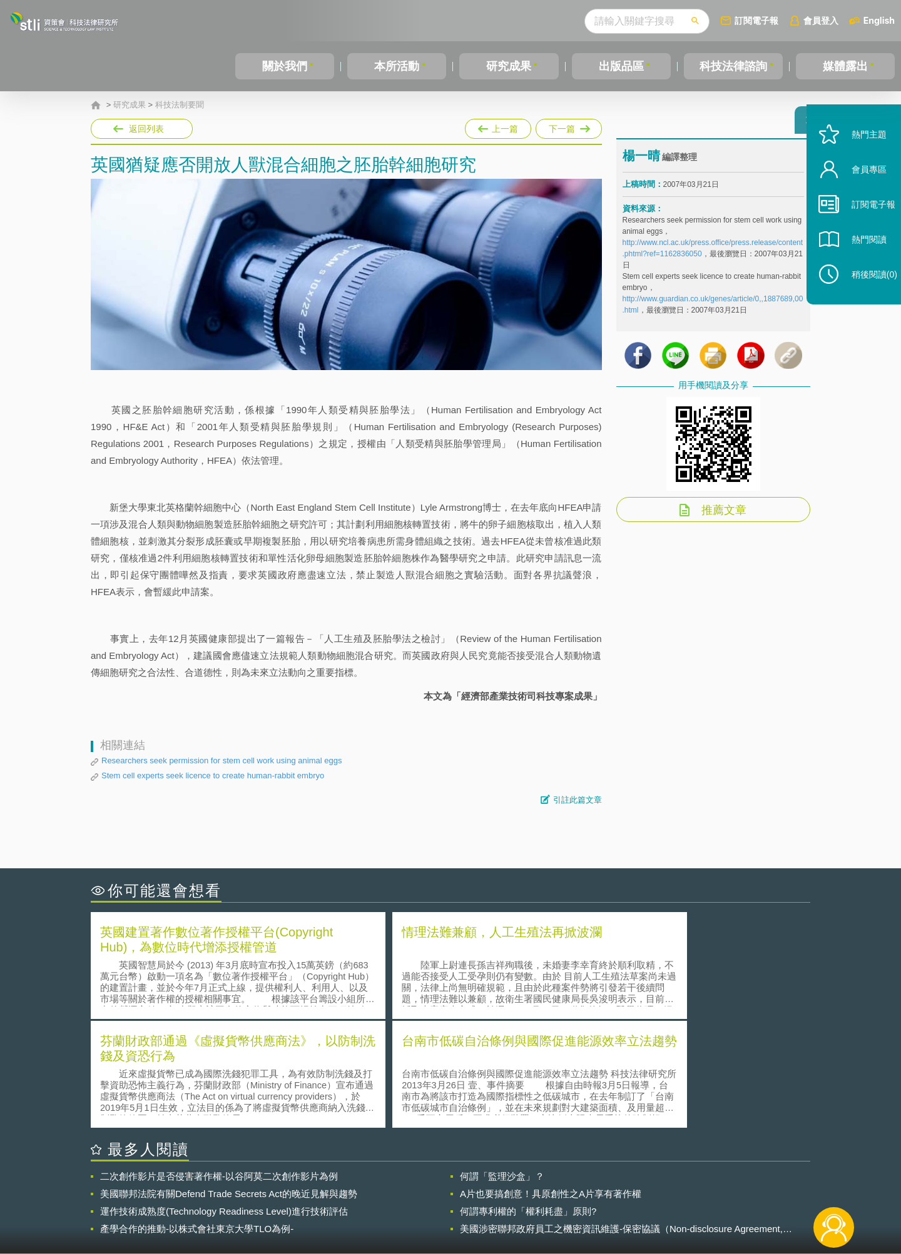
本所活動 (396, 66)
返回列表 (146, 129)
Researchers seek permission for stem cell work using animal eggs (221, 760)
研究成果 (508, 66)
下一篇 (569, 126)
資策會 (629, 1185)
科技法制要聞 (179, 105)
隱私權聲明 (459, 1185)
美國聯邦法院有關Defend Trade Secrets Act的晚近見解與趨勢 (228, 1082)
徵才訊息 (531, 1185)
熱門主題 (858, 158)
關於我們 (284, 66)
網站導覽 (531, 1203)
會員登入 (820, 20)
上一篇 (498, 126)
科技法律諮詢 (733, 66)
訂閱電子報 (756, 20)
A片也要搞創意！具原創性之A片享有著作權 (550, 1082)
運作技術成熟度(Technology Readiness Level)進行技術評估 (224, 1100)
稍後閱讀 (864, 298)
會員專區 (858, 193)
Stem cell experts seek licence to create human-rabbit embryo (212, 775)
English (879, 20)
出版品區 (621, 66)
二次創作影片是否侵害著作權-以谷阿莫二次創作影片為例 (219, 1065)
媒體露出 (845, 66)
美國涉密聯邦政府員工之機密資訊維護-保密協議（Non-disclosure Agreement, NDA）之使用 (621, 1117)
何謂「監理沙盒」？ (502, 1065)
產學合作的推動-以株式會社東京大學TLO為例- (196, 1117)
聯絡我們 (454, 1203)
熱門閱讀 (858, 263)
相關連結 (702, 1185)
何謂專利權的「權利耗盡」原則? (528, 1100)
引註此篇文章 (577, 800)
